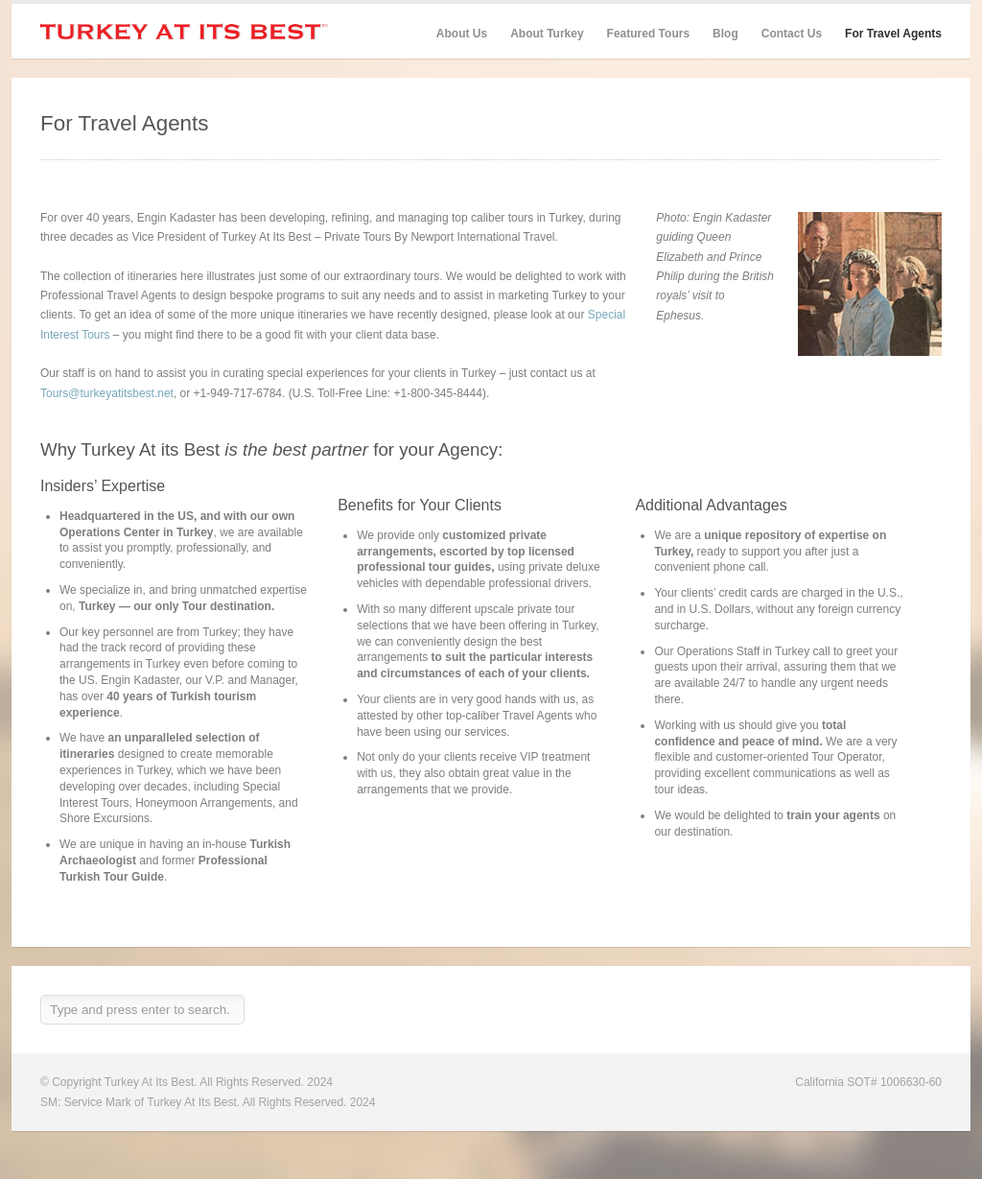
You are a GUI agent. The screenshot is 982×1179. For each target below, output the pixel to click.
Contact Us (791, 33)
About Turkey (546, 33)
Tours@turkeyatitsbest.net (107, 393)
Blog (725, 33)
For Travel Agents (893, 33)
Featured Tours (648, 34)
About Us (461, 33)
